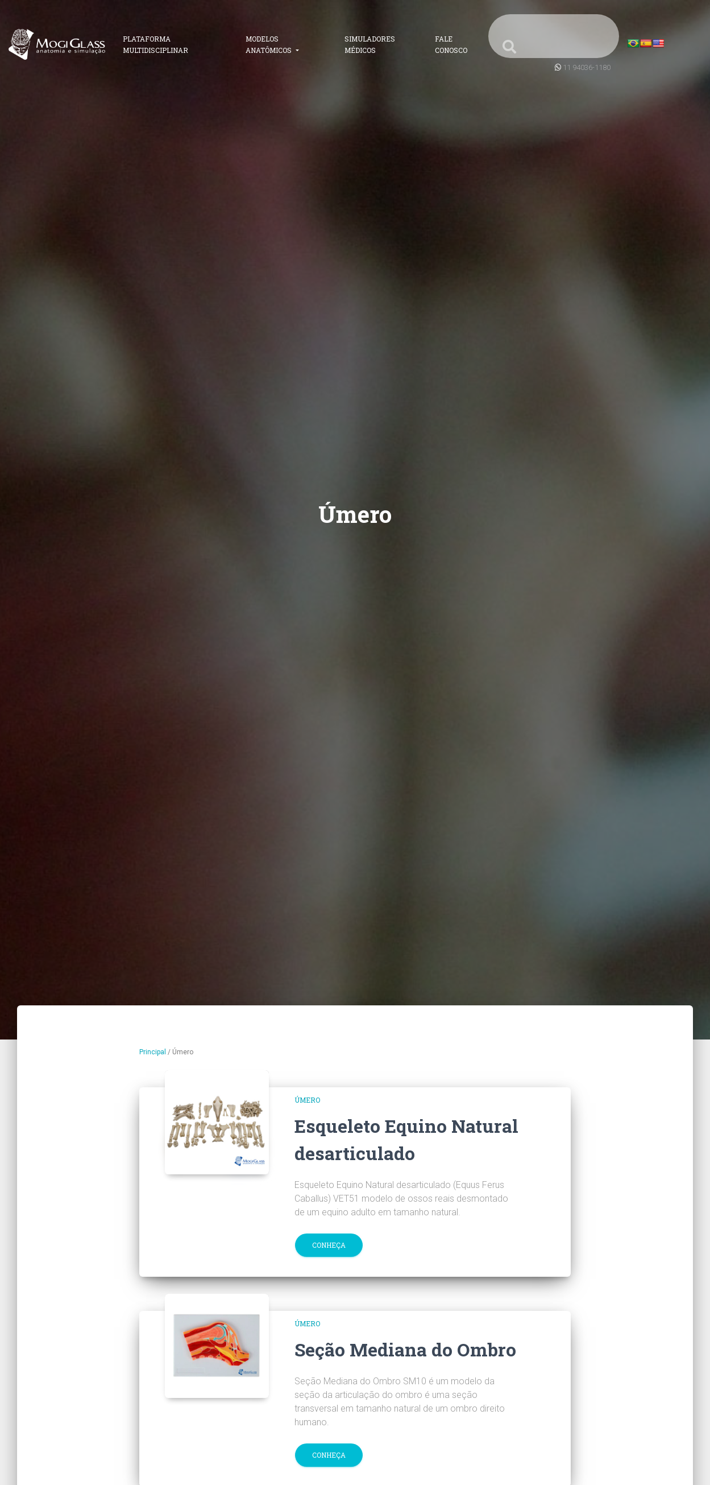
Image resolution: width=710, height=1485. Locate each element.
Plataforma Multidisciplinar (155, 44)
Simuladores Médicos (369, 44)
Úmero (307, 1099)
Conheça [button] (329, 1244)
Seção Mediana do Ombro (405, 1349)
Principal (152, 1052)
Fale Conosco (451, 44)
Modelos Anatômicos (269, 44)
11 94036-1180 (587, 67)
